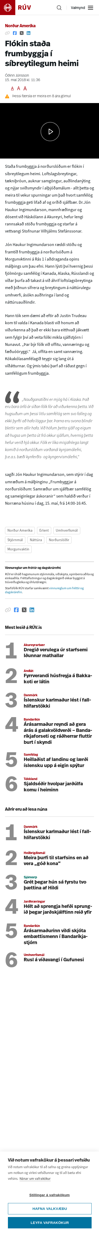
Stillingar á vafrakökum (49, 1195)
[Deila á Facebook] (15, 33)
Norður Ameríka (20, 26)
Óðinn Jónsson (17, 76)
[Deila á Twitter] (21, 33)
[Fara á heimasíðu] (20, 7)
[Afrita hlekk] (7, 33)
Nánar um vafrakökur (35, 1178)
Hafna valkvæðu (49, 1209)
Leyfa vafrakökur (50, 1223)
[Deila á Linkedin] (28, 33)
